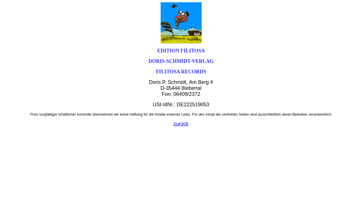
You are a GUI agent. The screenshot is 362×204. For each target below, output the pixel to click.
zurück (180, 124)
